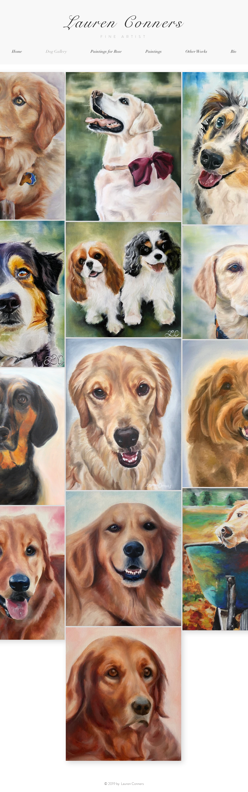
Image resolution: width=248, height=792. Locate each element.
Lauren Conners (124, 22)
